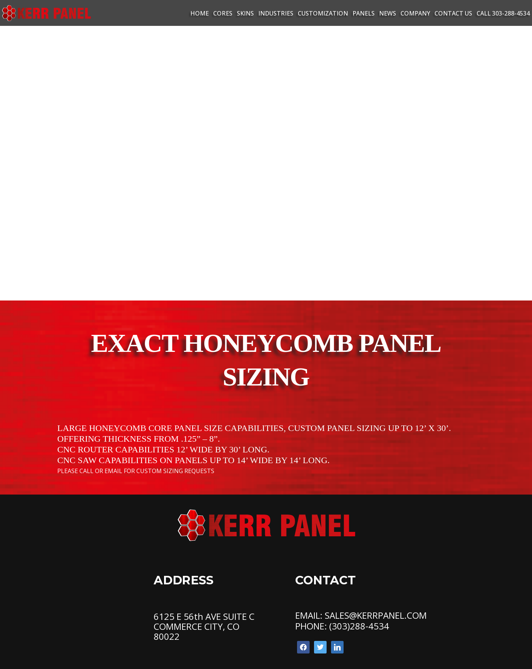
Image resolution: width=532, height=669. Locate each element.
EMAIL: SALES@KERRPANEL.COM (361, 615)
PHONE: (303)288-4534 (342, 626)
